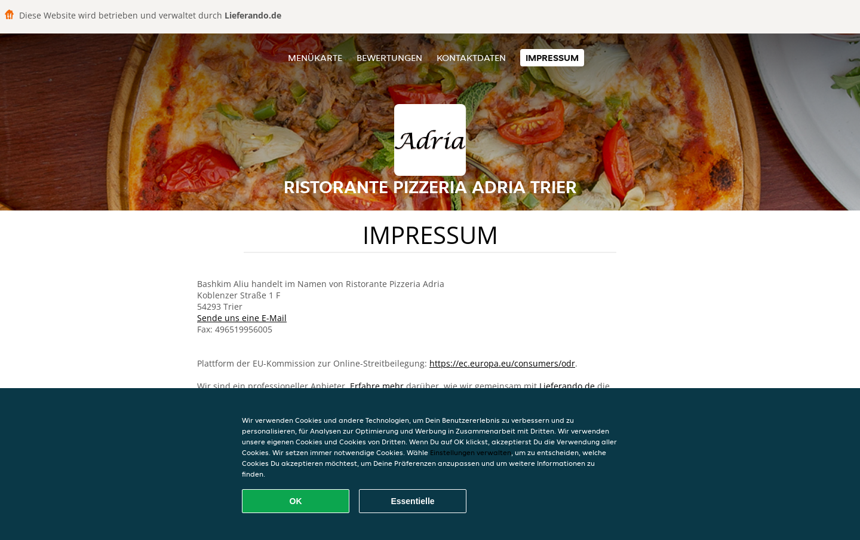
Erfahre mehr (377, 386)
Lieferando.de (567, 386)
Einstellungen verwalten (470, 452)
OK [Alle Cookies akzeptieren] (296, 501)
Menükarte (315, 57)
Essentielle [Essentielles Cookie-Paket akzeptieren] (412, 501)
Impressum (552, 57)
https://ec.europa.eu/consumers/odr (502, 363)
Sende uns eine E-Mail (242, 318)
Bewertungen (389, 57)
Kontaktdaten (471, 57)
